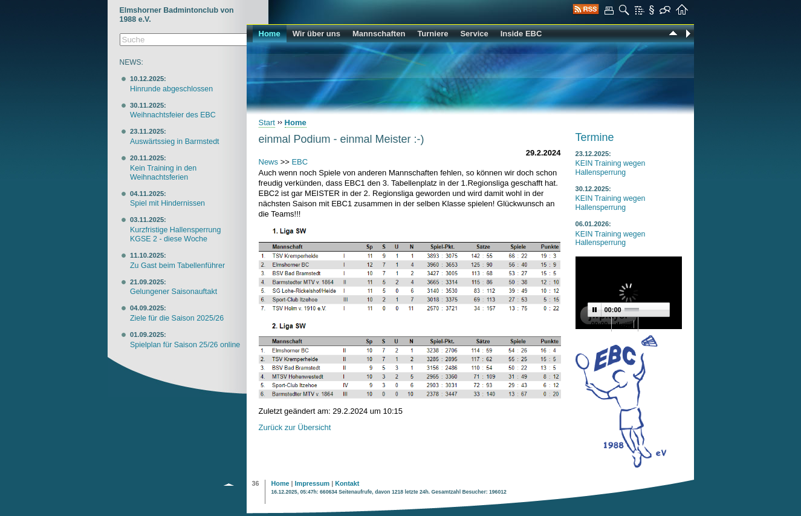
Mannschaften (378, 33)
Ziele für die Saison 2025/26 (177, 318)
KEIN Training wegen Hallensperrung (611, 168)
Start (267, 122)
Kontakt (347, 483)
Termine (595, 137)
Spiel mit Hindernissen (167, 203)
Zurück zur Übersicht (295, 427)
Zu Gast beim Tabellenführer (177, 265)
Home (270, 33)
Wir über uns (316, 33)
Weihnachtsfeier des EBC (173, 115)
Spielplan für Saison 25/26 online (185, 345)
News (269, 161)
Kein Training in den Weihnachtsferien (163, 172)
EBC (299, 161)
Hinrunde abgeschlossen (171, 89)
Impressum (312, 483)
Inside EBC (521, 33)
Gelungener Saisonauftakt (173, 291)
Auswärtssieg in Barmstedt (174, 141)
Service (474, 33)
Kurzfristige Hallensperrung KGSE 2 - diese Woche (175, 234)
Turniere (432, 33)
